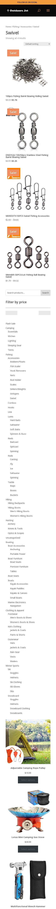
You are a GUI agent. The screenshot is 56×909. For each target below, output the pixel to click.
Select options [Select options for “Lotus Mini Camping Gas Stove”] (28, 849)
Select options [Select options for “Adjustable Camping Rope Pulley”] (28, 779)
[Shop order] (37, 44)
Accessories (26, 26)
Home (8, 26)
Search (45, 292)
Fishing (16, 26)
